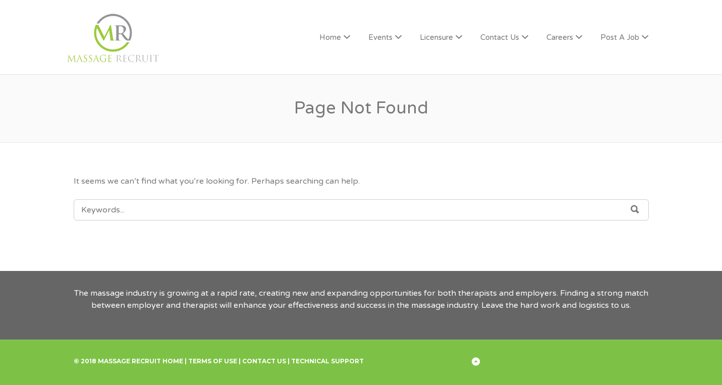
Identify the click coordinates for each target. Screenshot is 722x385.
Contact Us (499, 37)
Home (330, 37)
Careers (559, 37)
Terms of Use (212, 361)
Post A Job (619, 37)
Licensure (436, 37)
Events (380, 37)
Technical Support (327, 361)
